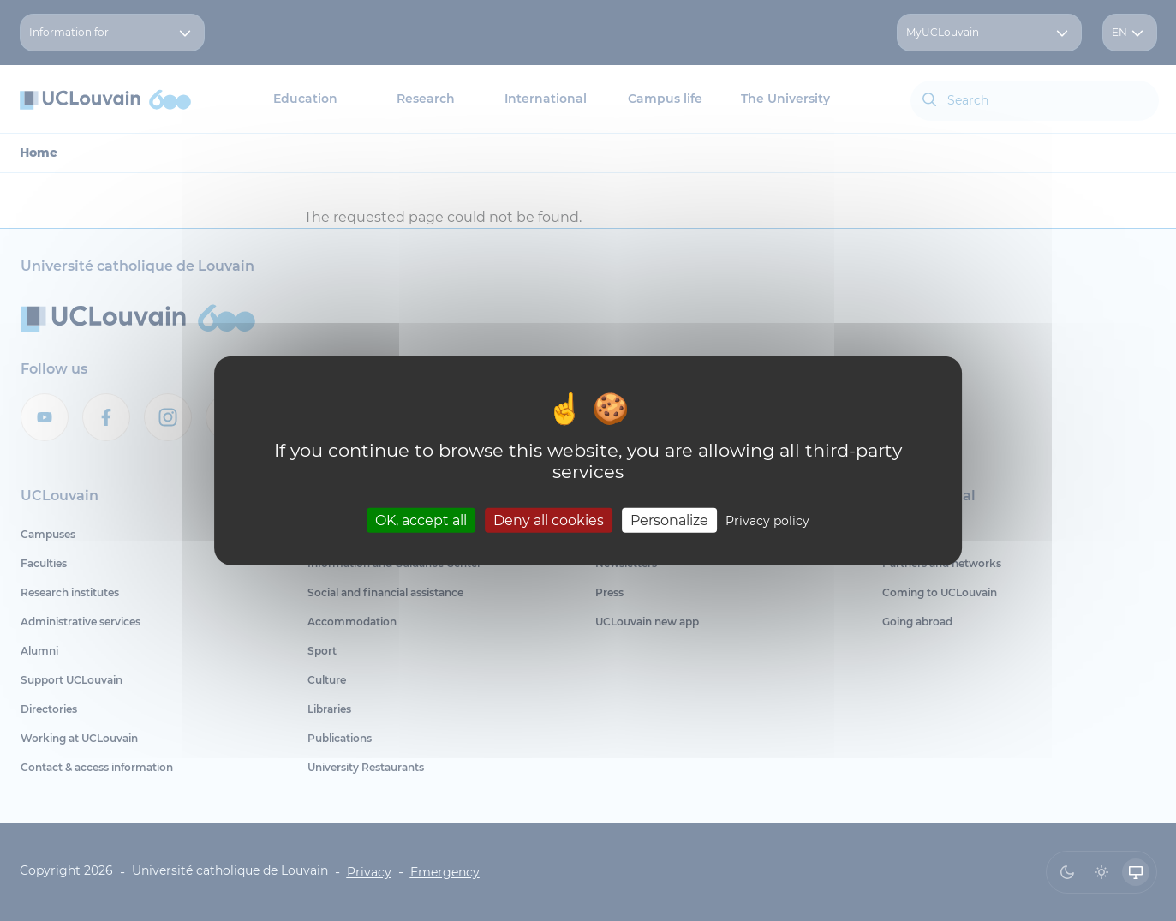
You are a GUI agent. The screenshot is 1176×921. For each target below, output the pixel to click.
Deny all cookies (548, 520)
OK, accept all (421, 520)
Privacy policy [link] (767, 521)
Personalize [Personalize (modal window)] (669, 520)
